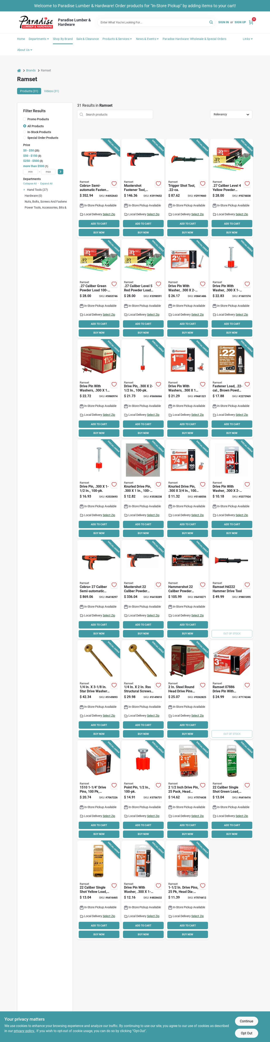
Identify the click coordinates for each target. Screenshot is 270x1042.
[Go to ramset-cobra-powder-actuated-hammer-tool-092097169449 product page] (98, 188)
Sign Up (240, 22)
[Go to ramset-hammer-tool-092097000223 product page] (231, 589)
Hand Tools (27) (37, 189)
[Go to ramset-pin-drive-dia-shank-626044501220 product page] (187, 890)
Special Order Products (42, 138)
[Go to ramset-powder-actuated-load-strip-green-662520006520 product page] (98, 288)
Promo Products (38, 119)
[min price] (30, 171)
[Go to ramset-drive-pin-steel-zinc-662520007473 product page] (187, 489)
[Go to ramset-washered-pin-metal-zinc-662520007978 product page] (187, 389)
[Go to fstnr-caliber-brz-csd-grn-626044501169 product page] (231, 790)
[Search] (211, 22)
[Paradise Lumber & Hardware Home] (36, 22)
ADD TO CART (99, 223)
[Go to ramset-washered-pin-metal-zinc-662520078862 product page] (231, 689)
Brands (31, 70)
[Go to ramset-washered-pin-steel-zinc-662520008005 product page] (98, 389)
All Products (35, 126)
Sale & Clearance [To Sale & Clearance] (87, 39)
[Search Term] (156, 22)
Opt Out (246, 1033)
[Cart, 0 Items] (251, 22)
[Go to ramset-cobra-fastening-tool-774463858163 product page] (98, 589)
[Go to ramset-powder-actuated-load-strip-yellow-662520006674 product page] (231, 188)
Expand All (46, 183)
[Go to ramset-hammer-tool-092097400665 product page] (187, 188)
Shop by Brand (63, 39)
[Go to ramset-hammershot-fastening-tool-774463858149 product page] (187, 589)
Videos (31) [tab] (51, 91)
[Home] (19, 70)
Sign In (223, 22)
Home (21, 39)
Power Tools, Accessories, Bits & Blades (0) (52, 207)
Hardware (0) (33, 195)
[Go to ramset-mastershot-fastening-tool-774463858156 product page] (143, 589)
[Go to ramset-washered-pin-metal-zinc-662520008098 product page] (187, 288)
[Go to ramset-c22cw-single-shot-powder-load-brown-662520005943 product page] (231, 389)
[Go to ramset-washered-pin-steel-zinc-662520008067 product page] (187, 689)
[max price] (48, 171)
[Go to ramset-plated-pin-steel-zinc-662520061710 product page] (143, 790)
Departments (37, 39)
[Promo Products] (24, 118)
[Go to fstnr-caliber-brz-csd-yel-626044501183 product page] (98, 890)
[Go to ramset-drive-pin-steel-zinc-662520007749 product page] (98, 489)
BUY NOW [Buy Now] (99, 232)
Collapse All (30, 183)
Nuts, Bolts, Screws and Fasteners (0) (49, 201)
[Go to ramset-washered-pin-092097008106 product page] (231, 489)
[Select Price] (60, 171)
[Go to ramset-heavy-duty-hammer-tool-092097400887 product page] (143, 188)
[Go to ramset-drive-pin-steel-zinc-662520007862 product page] (143, 389)
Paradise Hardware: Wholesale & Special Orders (194, 39)
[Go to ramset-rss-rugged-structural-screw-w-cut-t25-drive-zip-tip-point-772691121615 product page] (98, 689)
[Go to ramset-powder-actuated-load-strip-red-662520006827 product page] (143, 288)
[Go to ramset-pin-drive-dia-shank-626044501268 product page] (187, 790)
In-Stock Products (39, 132)
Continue (246, 1021)
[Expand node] (25, 190)
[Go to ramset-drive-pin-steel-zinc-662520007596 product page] (143, 489)
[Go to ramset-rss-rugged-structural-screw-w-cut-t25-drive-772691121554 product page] (143, 689)
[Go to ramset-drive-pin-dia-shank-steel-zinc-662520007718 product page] (98, 790)
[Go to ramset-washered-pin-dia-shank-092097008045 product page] (143, 890)
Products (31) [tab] (29, 91)
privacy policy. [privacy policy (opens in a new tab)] (24, 1031)
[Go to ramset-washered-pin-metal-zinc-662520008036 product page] (231, 288)
